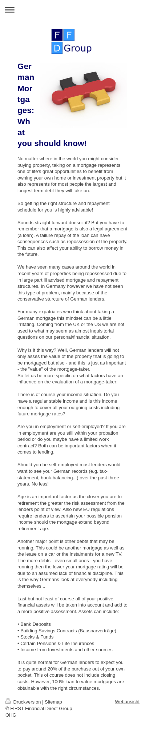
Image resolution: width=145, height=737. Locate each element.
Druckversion (23, 702)
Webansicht (127, 701)
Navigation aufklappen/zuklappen (72, 9)
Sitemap (53, 702)
